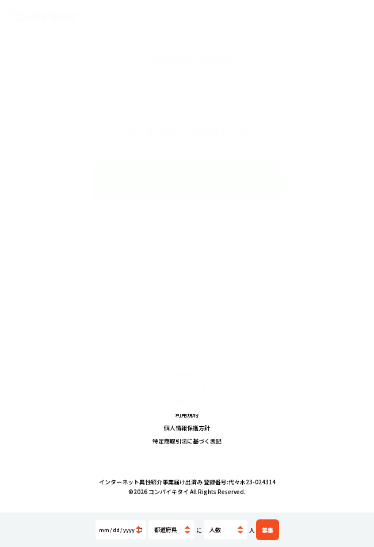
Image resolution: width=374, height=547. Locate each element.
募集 (267, 530)
